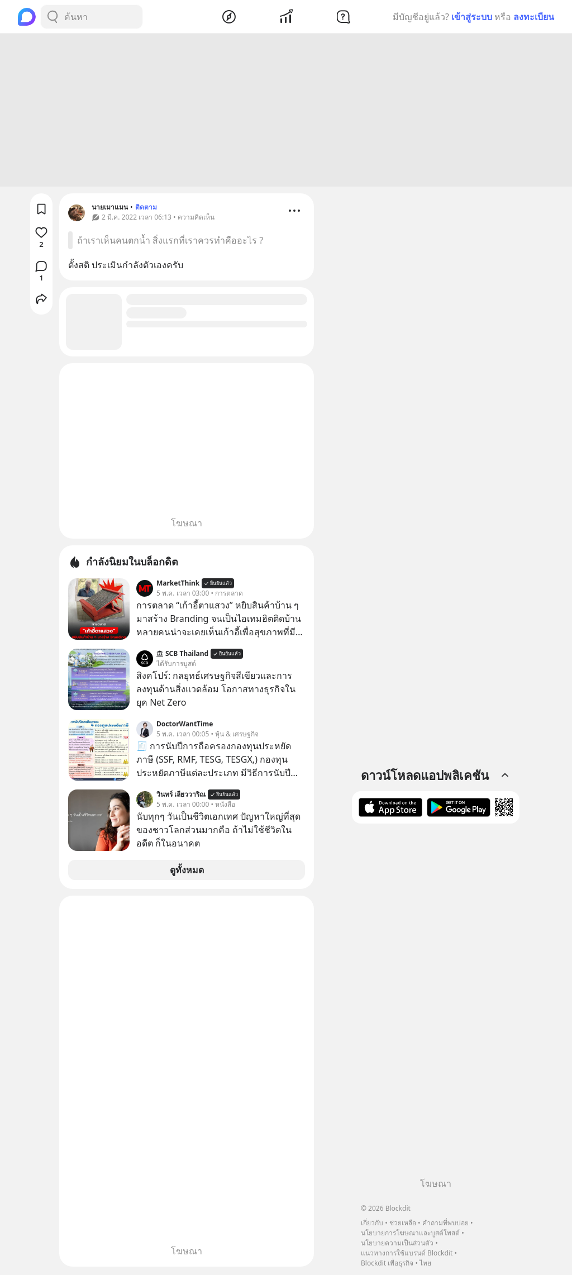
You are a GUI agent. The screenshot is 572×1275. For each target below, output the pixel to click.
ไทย (425, 1263)
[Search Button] (52, 16)
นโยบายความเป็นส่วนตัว (397, 1243)
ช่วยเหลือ (402, 1223)
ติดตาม (146, 208)
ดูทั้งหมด (187, 871)
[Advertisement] (286, 112)
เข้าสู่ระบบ (471, 17)
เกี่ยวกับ (372, 1223)
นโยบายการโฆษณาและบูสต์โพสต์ (410, 1233)
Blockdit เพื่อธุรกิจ (387, 1263)
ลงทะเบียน (533, 17)
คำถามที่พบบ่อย (445, 1223)
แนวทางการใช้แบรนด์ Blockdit (406, 1253)
